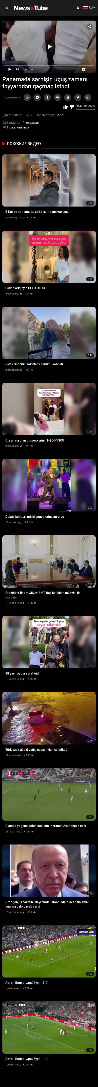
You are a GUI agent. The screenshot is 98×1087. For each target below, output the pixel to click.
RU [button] (88, 7)
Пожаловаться (15, 127)
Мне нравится (65, 107)
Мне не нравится (72, 107)
